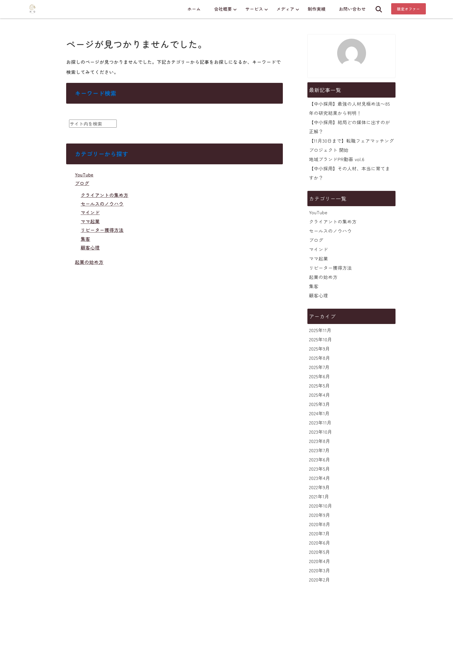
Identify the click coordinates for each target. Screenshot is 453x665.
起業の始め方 (89, 261)
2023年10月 (320, 431)
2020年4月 (319, 561)
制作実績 (317, 9)
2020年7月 (319, 533)
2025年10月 (320, 339)
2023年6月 (319, 459)
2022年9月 (319, 487)
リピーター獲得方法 (102, 229)
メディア (285, 9)
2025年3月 (319, 404)
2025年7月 (319, 367)
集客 (85, 238)
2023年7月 (319, 450)
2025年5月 (319, 385)
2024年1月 (319, 413)
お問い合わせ (352, 9)
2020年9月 (319, 514)
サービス (254, 9)
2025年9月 (319, 348)
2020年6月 (319, 542)
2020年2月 (319, 579)
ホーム (194, 9)
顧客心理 (90, 247)
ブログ (82, 183)
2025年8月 (319, 357)
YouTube (84, 174)
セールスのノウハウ (102, 203)
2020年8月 (319, 524)
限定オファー (408, 9)
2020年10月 (320, 505)
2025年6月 (319, 376)
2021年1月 (319, 496)
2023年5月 (319, 468)
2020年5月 (319, 551)
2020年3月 (319, 570)
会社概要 (223, 9)
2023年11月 (320, 422)
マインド (90, 212)
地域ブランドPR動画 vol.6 (336, 159)
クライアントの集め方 (104, 194)
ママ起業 (90, 221)
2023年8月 (319, 440)
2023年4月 (319, 477)
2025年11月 (320, 330)
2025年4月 (319, 394)
